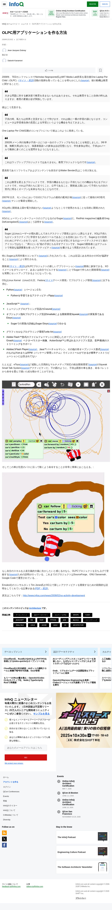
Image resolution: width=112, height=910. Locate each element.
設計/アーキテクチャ (42, 616)
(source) (17, 321)
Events (7, 801)
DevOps (76, 616)
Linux (33, 626)
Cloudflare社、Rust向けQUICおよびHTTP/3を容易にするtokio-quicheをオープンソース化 (26, 662)
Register (91, 3)
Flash (88, 616)
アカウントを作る (11, 786)
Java (65, 621)
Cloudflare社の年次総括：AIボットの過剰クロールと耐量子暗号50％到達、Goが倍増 (26, 672)
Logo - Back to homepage (17, 3)
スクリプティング (92, 621)
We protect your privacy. (14, 767)
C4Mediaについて (11, 819)
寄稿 (6, 805)
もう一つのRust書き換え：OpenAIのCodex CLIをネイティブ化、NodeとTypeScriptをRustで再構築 (25, 682)
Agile (56, 626)
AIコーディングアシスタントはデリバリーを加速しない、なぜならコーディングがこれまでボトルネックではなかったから (75, 663)
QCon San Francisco (67, 817)
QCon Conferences (12, 796)
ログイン (8, 791)
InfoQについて (10, 815)
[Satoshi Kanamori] (5, 60)
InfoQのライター (11, 810)
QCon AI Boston (70, 797)
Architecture (36, 609)
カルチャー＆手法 (61, 616)
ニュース (25, 24)
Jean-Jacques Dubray (17, 50)
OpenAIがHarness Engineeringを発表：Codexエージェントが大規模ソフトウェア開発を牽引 (75, 684)
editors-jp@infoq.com (35, 893)
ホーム (7, 782)
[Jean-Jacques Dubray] (5, 50)
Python (54, 621)
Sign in (104, 3)
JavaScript (21, 621)
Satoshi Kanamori (15, 60)
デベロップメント (22, 616)
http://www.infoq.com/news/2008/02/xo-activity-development (55, 596)
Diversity (7, 824)
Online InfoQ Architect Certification (68, 787)
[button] (24, 761)
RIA (32, 621)
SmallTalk (21, 626)
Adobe (45, 626)
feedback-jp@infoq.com (12, 893)
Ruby (42, 621)
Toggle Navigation (5, 3)
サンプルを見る (41, 717)
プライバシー (80, 904)
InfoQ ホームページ (10, 24)
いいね (11, 70)
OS (66, 626)
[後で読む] (21, 70)
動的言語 (77, 621)
